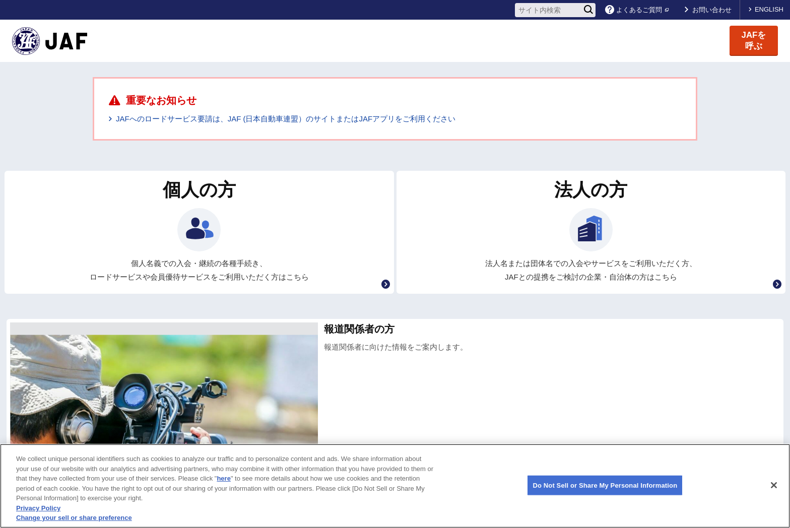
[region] (395, 486)
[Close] (774, 485)
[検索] (588, 10)
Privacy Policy (38, 508)
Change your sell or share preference (74, 517)
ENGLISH (769, 9)
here (223, 478)
